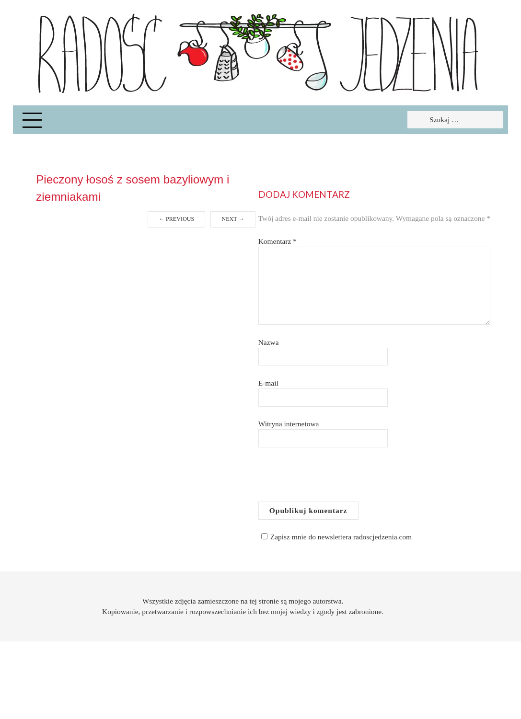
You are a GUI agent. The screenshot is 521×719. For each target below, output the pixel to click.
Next (232, 219)
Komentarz (277, 241)
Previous (176, 219)
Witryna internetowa (288, 424)
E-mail (268, 383)
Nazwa (268, 342)
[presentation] (331, 478)
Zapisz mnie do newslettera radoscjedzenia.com (335, 537)
